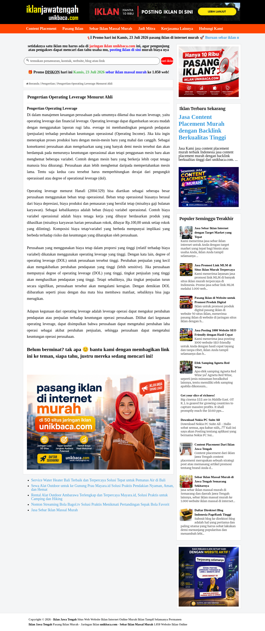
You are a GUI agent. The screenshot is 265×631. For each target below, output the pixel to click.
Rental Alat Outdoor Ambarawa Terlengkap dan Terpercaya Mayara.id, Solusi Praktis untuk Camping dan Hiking (99, 497)
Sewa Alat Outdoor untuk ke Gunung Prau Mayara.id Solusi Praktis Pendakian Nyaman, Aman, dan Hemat (102, 488)
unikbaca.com (108, 624)
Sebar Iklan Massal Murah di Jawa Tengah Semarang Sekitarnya (214, 481)
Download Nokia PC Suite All (200, 419)
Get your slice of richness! (198, 395)
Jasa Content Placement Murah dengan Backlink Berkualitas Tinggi (202, 127)
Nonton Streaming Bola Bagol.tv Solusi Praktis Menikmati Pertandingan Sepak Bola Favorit (100, 504)
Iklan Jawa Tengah (65, 619)
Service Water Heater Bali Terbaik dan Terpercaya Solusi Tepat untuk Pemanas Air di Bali (98, 480)
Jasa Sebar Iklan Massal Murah (54, 510)
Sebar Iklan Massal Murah (136, 624)
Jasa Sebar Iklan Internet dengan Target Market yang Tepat (213, 232)
